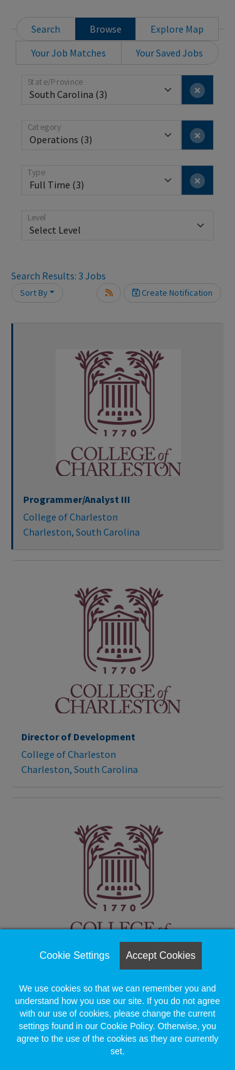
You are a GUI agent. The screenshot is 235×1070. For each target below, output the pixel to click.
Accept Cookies (161, 955)
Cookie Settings (74, 955)
